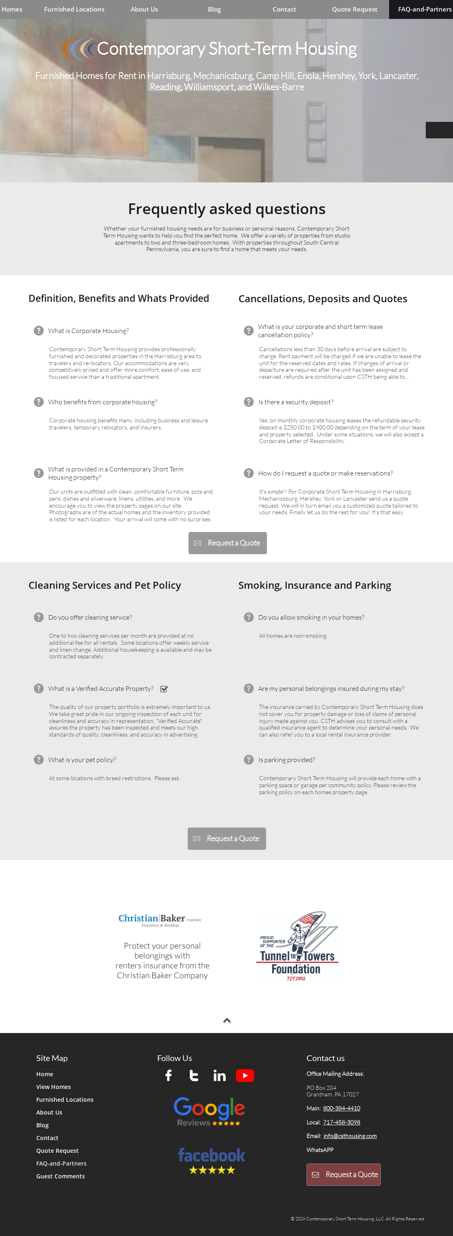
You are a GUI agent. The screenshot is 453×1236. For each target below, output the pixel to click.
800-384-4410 (341, 1108)
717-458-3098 (341, 1122)
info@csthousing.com (350, 1135)
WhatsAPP (320, 1149)
